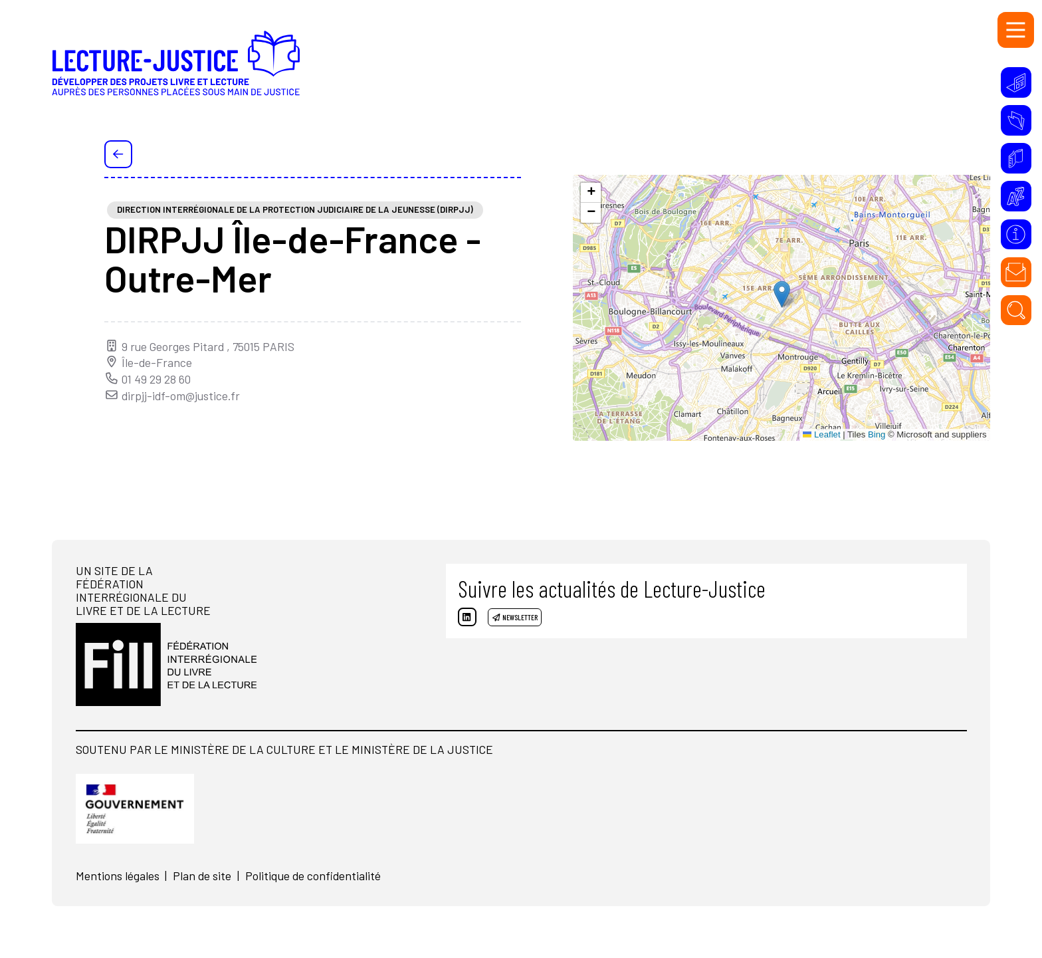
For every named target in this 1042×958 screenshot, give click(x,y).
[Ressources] (1016, 120)
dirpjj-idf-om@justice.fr (172, 395)
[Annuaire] (1016, 158)
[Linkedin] (473, 623)
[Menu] (1015, 30)
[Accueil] (227, 70)
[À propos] (1016, 234)
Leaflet (821, 434)
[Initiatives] (1016, 82)
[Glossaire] (1016, 196)
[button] (782, 294)
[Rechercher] (1016, 310)
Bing (876, 434)
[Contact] (1016, 272)
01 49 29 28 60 (147, 379)
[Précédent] (118, 154)
